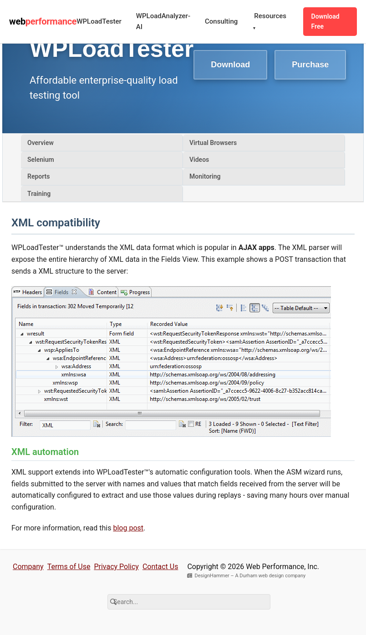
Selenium (40, 159)
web (42, 21)
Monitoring (205, 176)
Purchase (310, 64)
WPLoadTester (98, 21)
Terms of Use (69, 566)
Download (230, 64)
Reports (38, 176)
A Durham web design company (270, 576)
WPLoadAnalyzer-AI (163, 21)
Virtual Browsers (213, 142)
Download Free (325, 21)
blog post (128, 528)
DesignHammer (211, 576)
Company (28, 566)
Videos (199, 159)
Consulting (221, 21)
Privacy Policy (116, 566)
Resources (269, 22)
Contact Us (160, 566)
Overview (40, 142)
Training (39, 193)
